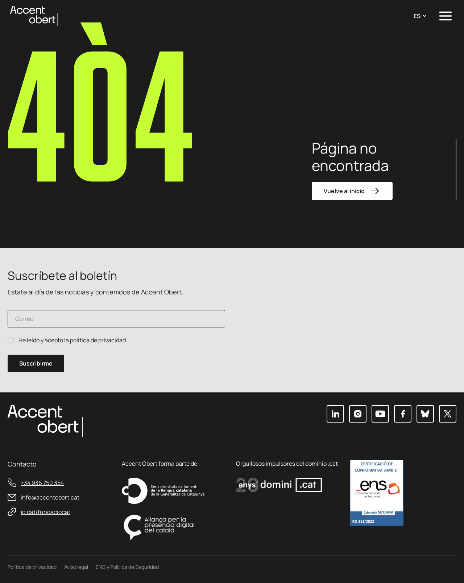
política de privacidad (98, 340)
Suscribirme (36, 363)
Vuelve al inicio (352, 191)
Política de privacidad (32, 566)
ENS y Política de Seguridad (127, 566)
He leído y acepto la (72, 340)
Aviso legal (76, 566)
